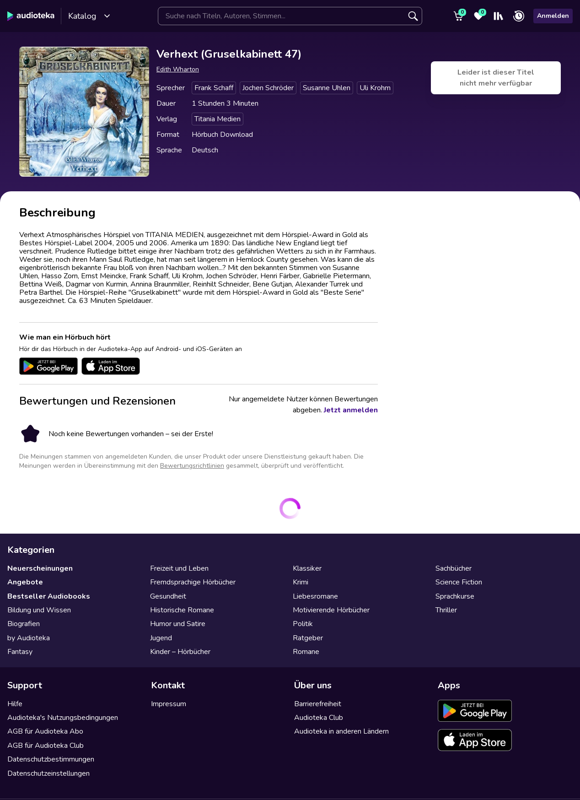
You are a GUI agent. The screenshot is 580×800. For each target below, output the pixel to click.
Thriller (446, 610)
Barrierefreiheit (317, 704)
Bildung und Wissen (39, 610)
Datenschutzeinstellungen (48, 773)
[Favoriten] (478, 16)
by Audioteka (28, 638)
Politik (303, 624)
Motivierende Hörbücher (331, 610)
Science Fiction (458, 582)
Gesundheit (168, 596)
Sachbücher (453, 568)
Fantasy (19, 652)
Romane (306, 652)
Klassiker (307, 568)
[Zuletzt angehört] (518, 16)
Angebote (25, 582)
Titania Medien (217, 119)
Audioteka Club (318, 718)
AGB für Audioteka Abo (45, 731)
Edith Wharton (177, 69)
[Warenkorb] (458, 16)
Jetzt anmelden (351, 410)
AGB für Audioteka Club (45, 746)
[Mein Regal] (498, 16)
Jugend (161, 638)
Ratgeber (308, 638)
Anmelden (553, 15)
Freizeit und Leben (179, 568)
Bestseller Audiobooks (48, 596)
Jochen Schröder (268, 88)
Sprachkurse (454, 596)
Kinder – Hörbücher (180, 652)
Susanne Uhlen (326, 88)
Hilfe (14, 704)
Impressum (168, 704)
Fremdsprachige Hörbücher (193, 582)
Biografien (23, 624)
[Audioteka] (30, 16)
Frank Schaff (213, 88)
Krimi (300, 582)
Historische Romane (182, 610)
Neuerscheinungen (40, 568)
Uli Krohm (375, 88)
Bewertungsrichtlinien (192, 465)
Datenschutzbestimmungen (50, 759)
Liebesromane (315, 596)
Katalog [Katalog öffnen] (89, 16)
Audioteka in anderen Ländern (341, 731)
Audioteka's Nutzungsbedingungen (62, 718)
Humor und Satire (177, 624)
